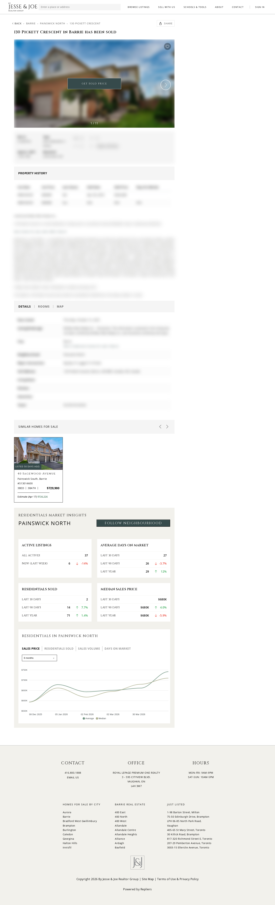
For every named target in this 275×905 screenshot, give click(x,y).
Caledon (68, 834)
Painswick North (52, 23)
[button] (165, 85)
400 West (120, 821)
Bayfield (120, 847)
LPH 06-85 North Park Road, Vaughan (184, 823)
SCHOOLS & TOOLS (195, 7)
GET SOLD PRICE (94, 83)
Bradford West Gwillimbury (80, 821)
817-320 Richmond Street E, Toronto (189, 838)
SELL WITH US (166, 7)
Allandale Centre (125, 830)
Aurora (67, 812)
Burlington (69, 830)
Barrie (31, 23)
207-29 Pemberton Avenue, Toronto (189, 843)
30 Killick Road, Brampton (183, 834)
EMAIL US (73, 777)
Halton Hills (70, 843)
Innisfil (67, 847)
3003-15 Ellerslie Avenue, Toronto (188, 847)
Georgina (68, 838)
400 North (121, 816)
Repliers (146, 889)
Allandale (121, 825)
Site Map (148, 879)
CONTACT (238, 7)
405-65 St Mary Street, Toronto (186, 830)
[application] (94, 693)
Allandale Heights (126, 834)
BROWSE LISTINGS (139, 7)
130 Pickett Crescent (85, 23)
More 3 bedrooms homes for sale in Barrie (91, 346)
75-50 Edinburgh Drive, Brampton (188, 816)
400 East (120, 812)
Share (166, 23)
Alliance (120, 838)
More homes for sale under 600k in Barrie (40, 231)
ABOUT (219, 7)
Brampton (69, 825)
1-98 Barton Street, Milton (183, 812)
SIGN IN (260, 7)
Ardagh (119, 843)
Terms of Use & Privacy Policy (178, 879)
